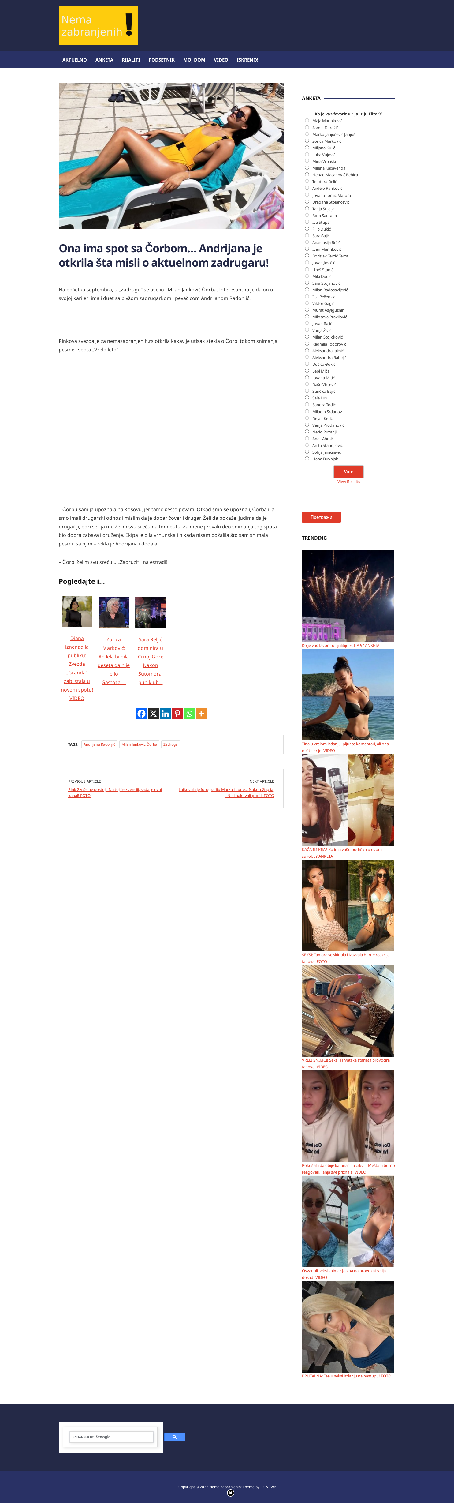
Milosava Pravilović (329, 317)
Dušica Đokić (324, 364)
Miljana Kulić (323, 148)
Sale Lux (319, 398)
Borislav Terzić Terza (330, 256)
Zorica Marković (326, 141)
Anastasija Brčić (326, 242)
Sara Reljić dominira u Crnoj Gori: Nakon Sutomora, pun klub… (150, 649)
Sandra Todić (324, 404)
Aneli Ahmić (322, 438)
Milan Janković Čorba (139, 744)
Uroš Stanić (322, 269)
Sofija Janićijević (326, 452)
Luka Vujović (323, 154)
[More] (201, 713)
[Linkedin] (165, 713)
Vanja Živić (322, 330)
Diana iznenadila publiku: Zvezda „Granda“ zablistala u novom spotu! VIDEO (77, 656)
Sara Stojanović (326, 283)
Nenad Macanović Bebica (335, 175)
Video (221, 60)
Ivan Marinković (326, 249)
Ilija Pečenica (324, 296)
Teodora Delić (324, 181)
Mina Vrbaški (324, 161)
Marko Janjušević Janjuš (333, 134)
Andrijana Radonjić (99, 744)
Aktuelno (74, 60)
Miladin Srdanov (327, 411)
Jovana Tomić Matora (331, 195)
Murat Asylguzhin (328, 310)
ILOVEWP (268, 1487)
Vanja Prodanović (328, 425)
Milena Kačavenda (329, 168)
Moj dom (194, 60)
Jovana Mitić (323, 377)
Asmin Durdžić (325, 127)
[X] (153, 713)
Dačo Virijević (324, 384)
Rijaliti (131, 60)
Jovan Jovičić (323, 262)
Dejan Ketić (322, 418)
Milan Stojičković (327, 337)
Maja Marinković (327, 120)
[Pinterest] (177, 713)
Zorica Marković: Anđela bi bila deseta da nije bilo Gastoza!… (114, 649)
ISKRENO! (247, 60)
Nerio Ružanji (324, 432)
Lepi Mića (320, 371)
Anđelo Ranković (327, 188)
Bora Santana (324, 215)
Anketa (104, 60)
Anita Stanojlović (327, 445)
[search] (111, 1437)
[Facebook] (141, 713)
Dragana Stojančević (331, 202)
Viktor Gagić (323, 303)
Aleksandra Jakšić (328, 351)
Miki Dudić (321, 276)
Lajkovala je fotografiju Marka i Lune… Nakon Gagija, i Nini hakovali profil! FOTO (226, 792)
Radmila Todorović (329, 344)
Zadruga (170, 744)
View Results (348, 481)
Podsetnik (162, 60)
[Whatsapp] (189, 713)
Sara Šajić (321, 235)
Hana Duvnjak (325, 459)
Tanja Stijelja (323, 209)
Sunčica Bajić (324, 391)
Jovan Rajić (322, 323)
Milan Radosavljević (330, 290)
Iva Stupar (321, 222)
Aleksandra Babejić (329, 357)
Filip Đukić (321, 229)
